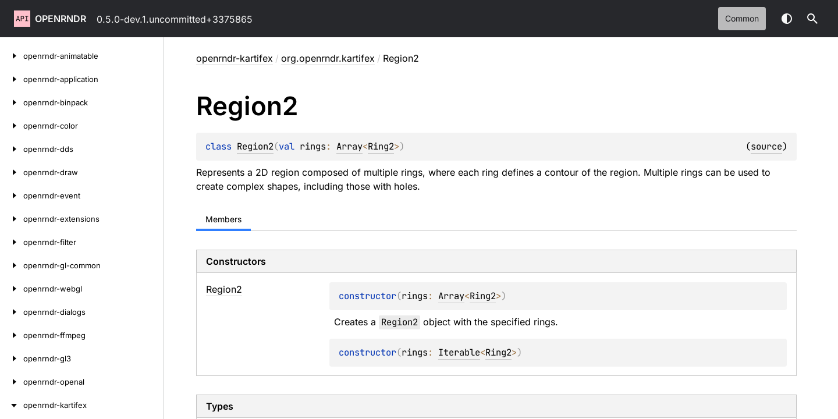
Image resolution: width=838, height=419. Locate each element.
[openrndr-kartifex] (11, 405)
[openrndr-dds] (11, 149)
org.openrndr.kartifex (328, 58)
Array (349, 146)
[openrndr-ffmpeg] (11, 335)
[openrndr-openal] (11, 381)
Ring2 (381, 146)
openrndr (60, 18)
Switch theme (786, 18)
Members (223, 219)
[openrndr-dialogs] (11, 312)
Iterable (459, 352)
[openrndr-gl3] (11, 358)
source (766, 146)
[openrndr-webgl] (11, 288)
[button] (812, 18)
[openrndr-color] (11, 125)
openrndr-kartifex (234, 58)
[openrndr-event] (11, 195)
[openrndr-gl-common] (11, 265)
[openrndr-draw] (11, 172)
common (742, 18)
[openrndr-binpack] (11, 102)
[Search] (812, 18)
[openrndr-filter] (11, 242)
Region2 (255, 146)
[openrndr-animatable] (11, 56)
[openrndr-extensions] (11, 218)
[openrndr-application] (11, 79)
